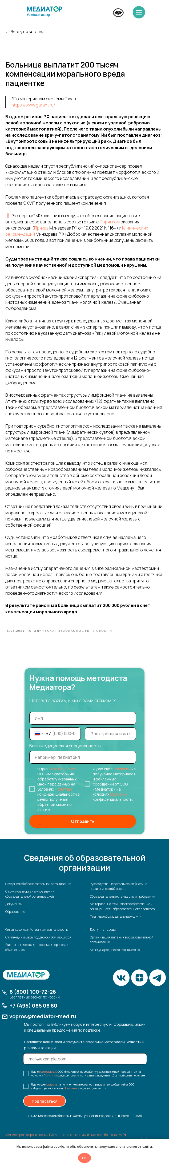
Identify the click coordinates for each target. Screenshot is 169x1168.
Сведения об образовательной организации (38, 891)
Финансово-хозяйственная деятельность (36, 936)
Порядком (109, 225)
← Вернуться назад (24, 31)
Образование (15, 918)
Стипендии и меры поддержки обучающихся (38, 944)
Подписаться (45, 1108)
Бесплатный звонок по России (35, 1004)
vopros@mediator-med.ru (42, 1023)
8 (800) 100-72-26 (33, 999)
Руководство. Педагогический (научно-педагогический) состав (119, 893)
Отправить (83, 828)
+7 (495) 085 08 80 (33, 1012)
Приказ (41, 231)
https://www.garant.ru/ (33, 109)
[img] (44, 11)
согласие (122, 775)
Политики (63, 796)
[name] (82, 725)
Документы (13, 911)
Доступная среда (103, 936)
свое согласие (62, 775)
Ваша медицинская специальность (65, 753)
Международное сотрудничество (115, 956)
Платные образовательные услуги (115, 923)
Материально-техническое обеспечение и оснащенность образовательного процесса (122, 913)
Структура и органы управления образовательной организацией (29, 901)
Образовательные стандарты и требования (122, 903)
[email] (110, 740)
